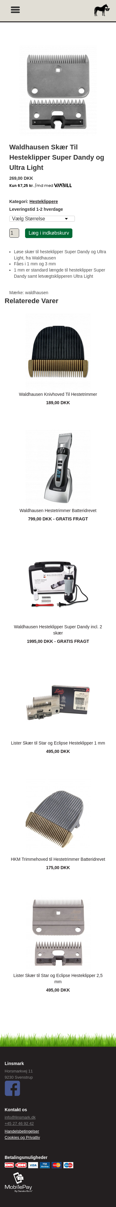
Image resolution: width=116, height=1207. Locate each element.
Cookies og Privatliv (22, 1137)
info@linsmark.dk (20, 1117)
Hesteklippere (43, 201)
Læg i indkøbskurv (48, 233)
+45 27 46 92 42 (19, 1123)
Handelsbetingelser (22, 1131)
